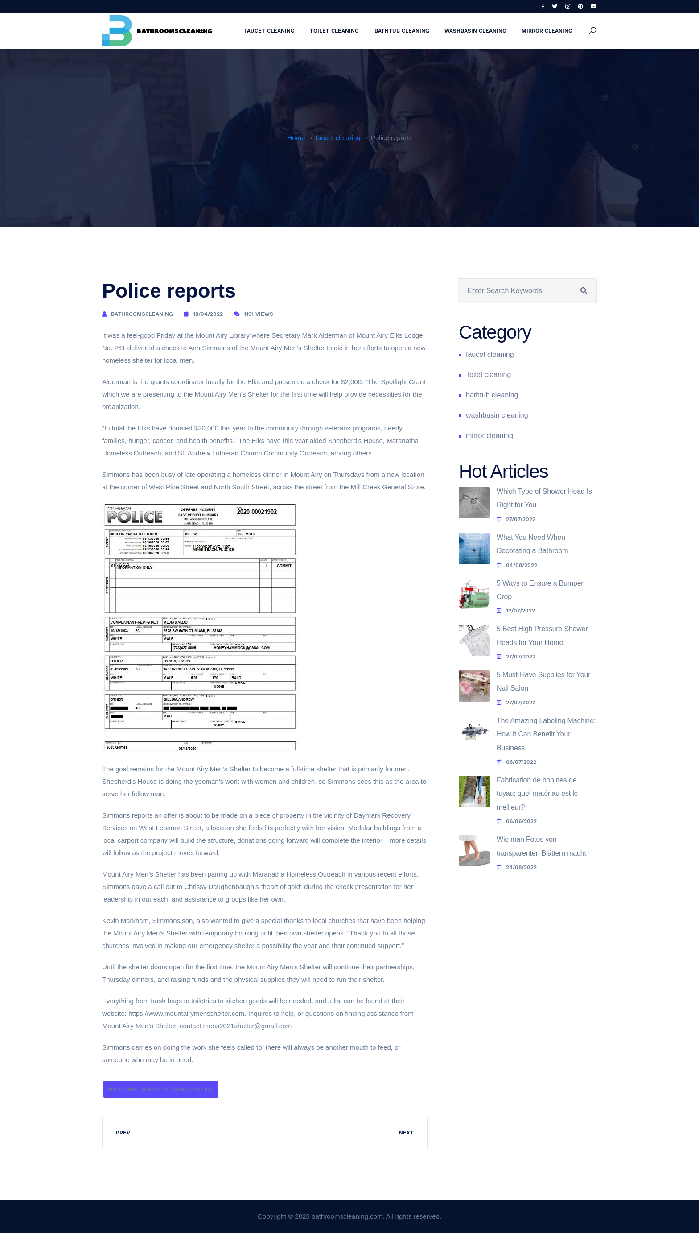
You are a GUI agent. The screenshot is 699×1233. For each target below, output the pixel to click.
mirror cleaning (547, 31)
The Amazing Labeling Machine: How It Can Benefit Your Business (546, 734)
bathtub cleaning (401, 31)
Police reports (169, 290)
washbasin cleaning (475, 31)
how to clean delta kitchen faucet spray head (161, 1089)
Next (406, 1133)
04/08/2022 (517, 565)
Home (296, 137)
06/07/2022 (516, 762)
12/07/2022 (516, 610)
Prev (123, 1133)
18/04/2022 (208, 314)
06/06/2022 (517, 821)
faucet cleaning (269, 31)
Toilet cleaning (334, 31)
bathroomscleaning (142, 314)
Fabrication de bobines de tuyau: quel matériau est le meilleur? (537, 793)
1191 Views (258, 314)
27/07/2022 (516, 519)
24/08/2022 (517, 867)
